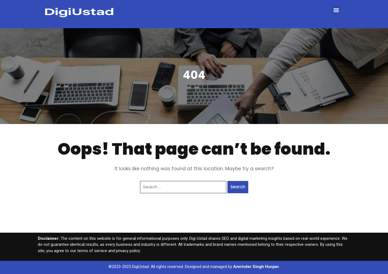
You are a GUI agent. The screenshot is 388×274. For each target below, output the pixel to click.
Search (237, 187)
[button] (336, 10)
